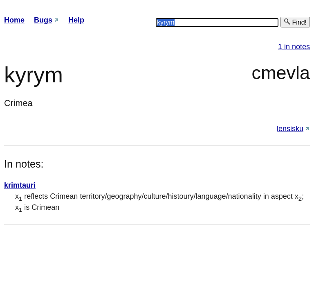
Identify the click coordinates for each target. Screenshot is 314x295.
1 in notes (294, 47)
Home (14, 20)
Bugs (43, 20)
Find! (295, 22)
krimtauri (20, 185)
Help (76, 20)
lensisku (290, 129)
